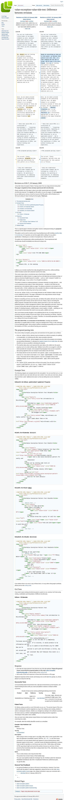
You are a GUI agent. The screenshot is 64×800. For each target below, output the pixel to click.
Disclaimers (35, 797)
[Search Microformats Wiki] (56, 5)
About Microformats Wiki (26, 797)
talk (27, 21)
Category (17, 790)
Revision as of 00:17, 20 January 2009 (50, 17)
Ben (50, 676)
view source (27, 19)
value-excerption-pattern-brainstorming (27, 786)
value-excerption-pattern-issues (25, 784)
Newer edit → (50, 26)
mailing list (27, 584)
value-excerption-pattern (23, 782)
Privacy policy (17, 797)
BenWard (23, 772)
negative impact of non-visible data (48, 340)
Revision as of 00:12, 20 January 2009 (26, 17)
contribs (31, 21)
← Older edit (27, 28)
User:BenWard (41, 697)
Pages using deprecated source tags (30, 790)
